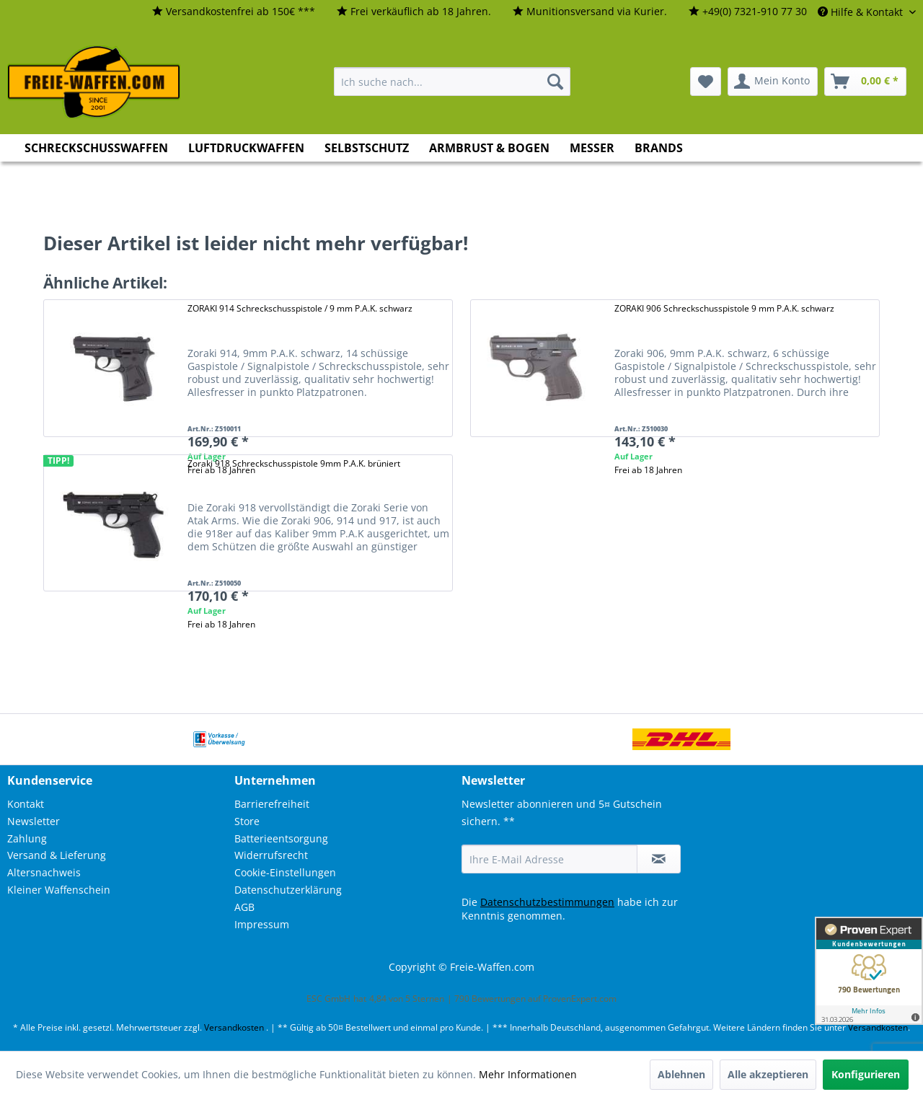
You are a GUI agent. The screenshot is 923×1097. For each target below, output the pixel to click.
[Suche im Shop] (452, 81)
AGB (244, 907)
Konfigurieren (865, 1074)
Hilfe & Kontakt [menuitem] (862, 12)
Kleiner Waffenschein (58, 889)
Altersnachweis (44, 872)
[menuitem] (233, 12)
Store (247, 821)
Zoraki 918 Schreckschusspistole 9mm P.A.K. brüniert (293, 463)
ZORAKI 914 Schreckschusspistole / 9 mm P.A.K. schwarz (299, 308)
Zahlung (27, 838)
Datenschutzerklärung (288, 889)
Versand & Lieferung (56, 855)
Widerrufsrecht (271, 855)
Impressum (261, 924)
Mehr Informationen (528, 1074)
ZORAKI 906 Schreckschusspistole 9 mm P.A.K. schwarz (724, 308)
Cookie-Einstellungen (285, 872)
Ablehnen (681, 1074)
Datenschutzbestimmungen (547, 902)
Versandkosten (234, 1027)
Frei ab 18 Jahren (648, 470)
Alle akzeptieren (768, 1074)
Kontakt (25, 804)
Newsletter (33, 821)
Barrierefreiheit (271, 804)
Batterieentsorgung (281, 838)
